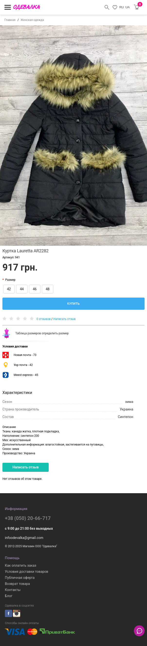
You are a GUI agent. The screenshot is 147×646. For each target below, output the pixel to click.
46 (35, 289)
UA (127, 7)
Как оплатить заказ (20, 565)
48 (48, 289)
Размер (10, 280)
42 (9, 289)
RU (121, 7)
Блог (8, 596)
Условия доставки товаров (26, 571)
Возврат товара (17, 584)
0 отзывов (44, 319)
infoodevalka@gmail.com (24, 538)
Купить (73, 303)
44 (22, 289)
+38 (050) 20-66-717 (28, 518)
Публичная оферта (20, 578)
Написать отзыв (64, 319)
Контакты (12, 590)
